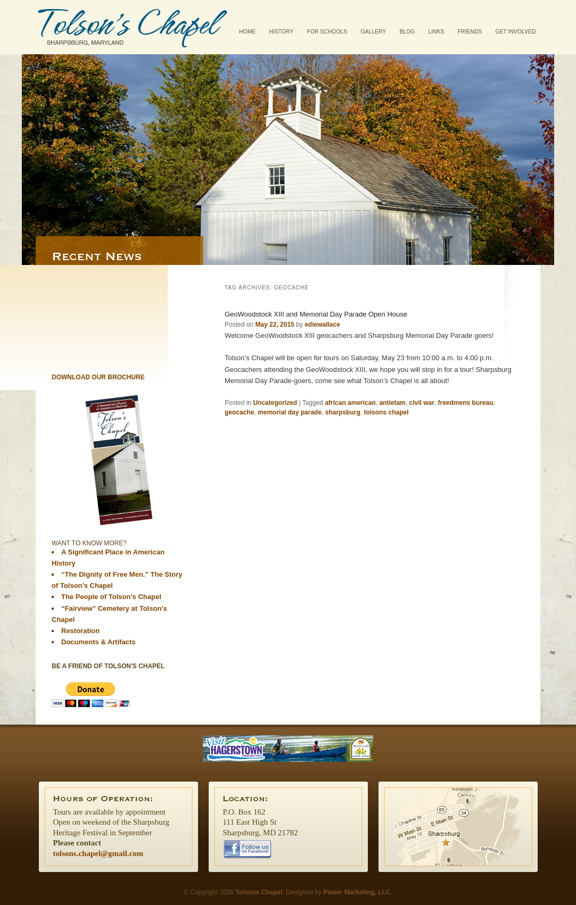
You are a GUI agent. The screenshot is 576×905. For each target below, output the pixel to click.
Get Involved (516, 32)
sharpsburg (342, 412)
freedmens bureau (465, 402)
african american (350, 402)
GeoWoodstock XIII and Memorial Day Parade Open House (316, 314)
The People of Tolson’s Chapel (111, 597)
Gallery (373, 32)
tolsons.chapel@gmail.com (98, 853)
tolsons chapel (386, 412)
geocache (239, 412)
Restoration (80, 631)
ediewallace (322, 324)
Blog (407, 32)
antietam (392, 402)
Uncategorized (275, 402)
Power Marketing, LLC (356, 892)
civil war (421, 402)
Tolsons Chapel (133, 27)
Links (436, 32)
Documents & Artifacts (98, 642)
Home (247, 32)
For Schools (327, 32)
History (281, 32)
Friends (470, 32)
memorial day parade (290, 412)
